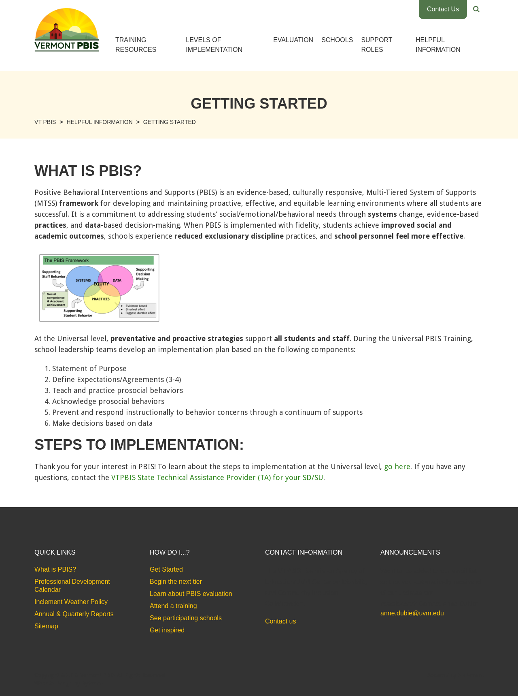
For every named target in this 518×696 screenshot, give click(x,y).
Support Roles (376, 44)
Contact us (280, 621)
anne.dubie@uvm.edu (412, 613)
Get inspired (167, 630)
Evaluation (293, 39)
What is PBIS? (55, 569)
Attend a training (173, 605)
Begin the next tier (176, 581)
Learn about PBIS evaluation (191, 593)
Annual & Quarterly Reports (74, 614)
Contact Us (443, 9)
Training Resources (135, 44)
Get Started (166, 569)
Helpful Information (438, 44)
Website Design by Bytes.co (68, 683)
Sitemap (46, 626)
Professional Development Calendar (72, 585)
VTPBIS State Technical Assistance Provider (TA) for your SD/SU (217, 477)
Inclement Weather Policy (71, 601)
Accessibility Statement (455, 675)
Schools (337, 39)
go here (397, 466)
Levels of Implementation (214, 44)
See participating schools (186, 618)
